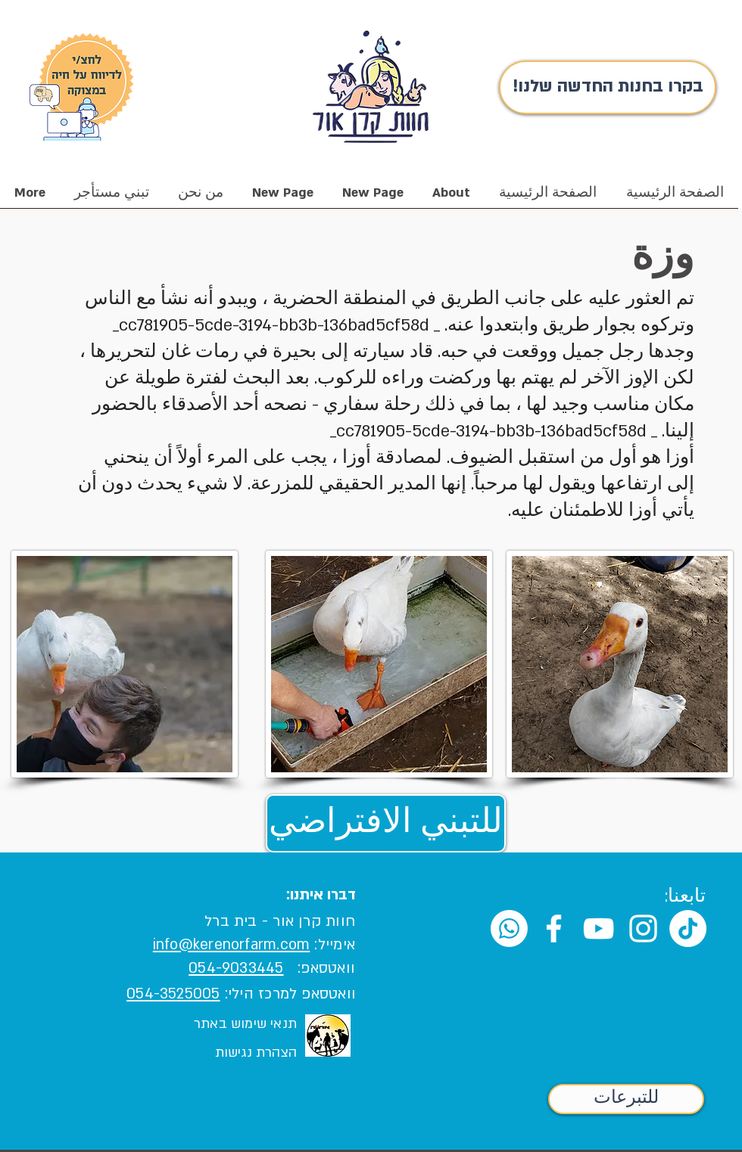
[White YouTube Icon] (598, 928)
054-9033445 (236, 968)
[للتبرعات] (626, 1099)
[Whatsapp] (509, 928)
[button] (201, 198)
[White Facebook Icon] (553, 928)
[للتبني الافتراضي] (386, 823)
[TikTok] (687, 928)
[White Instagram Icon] (643, 928)
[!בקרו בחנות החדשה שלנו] (607, 87)
